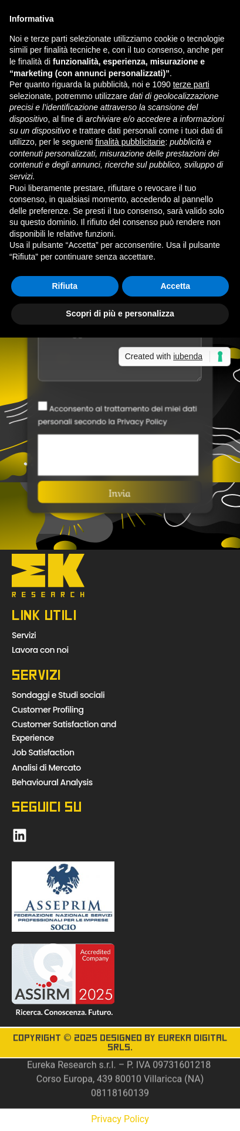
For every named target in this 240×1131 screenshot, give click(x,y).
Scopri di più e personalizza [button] (120, 313)
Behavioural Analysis (52, 782)
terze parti (191, 84)
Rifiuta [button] (64, 286)
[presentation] (118, 454)
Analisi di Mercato (46, 768)
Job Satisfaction (43, 752)
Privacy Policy (120, 1119)
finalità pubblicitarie (130, 142)
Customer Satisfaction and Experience (64, 730)
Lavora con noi (40, 650)
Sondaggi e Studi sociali (58, 695)
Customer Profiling (48, 710)
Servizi (24, 635)
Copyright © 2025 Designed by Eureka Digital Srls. (120, 1052)
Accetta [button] (175, 286)
